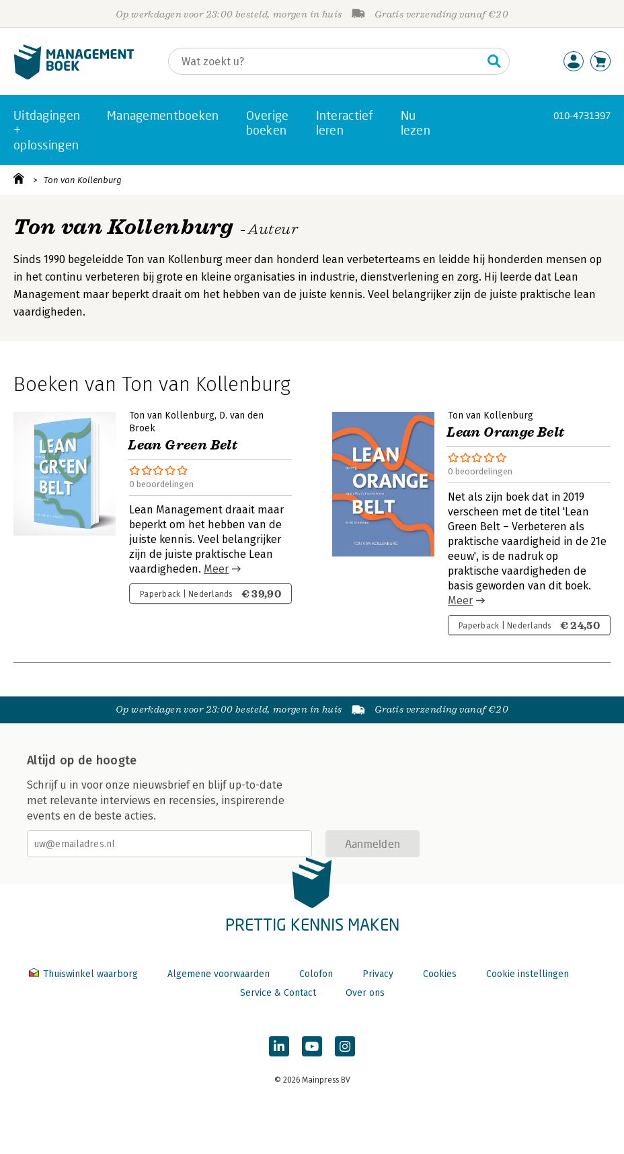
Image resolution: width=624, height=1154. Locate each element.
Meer (216, 569)
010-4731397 (582, 115)
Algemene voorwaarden (218, 974)
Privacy (377, 974)
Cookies (440, 974)
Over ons (365, 993)
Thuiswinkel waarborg (85, 974)
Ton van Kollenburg (83, 180)
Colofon (316, 974)
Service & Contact (278, 993)
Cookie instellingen (527, 974)
